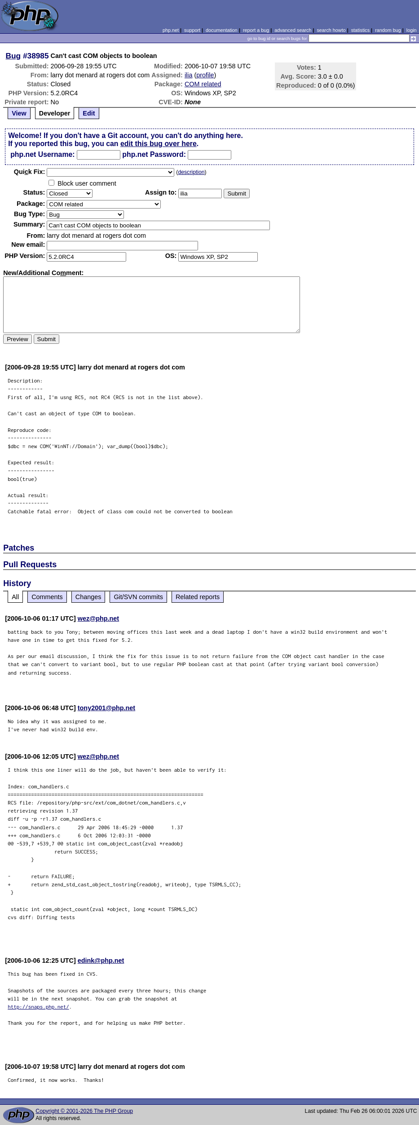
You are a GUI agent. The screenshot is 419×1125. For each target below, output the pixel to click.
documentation (222, 30)
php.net (171, 30)
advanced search (292, 30)
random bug (388, 30)
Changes (88, 596)
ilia (189, 75)
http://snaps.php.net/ (38, 1006)
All (15, 596)
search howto (331, 30)
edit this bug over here (158, 143)
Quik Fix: (29, 171)
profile (205, 75)
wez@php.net (98, 618)
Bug (13, 55)
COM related (203, 84)
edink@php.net (101, 960)
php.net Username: (42, 154)
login (411, 30)
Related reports (198, 596)
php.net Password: (154, 154)
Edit (89, 113)
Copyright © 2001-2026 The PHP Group (84, 1111)
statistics (360, 30)
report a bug (256, 30)
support (192, 30)
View (19, 113)
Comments (47, 596)
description (191, 172)
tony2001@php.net (106, 707)
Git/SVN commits (138, 596)
